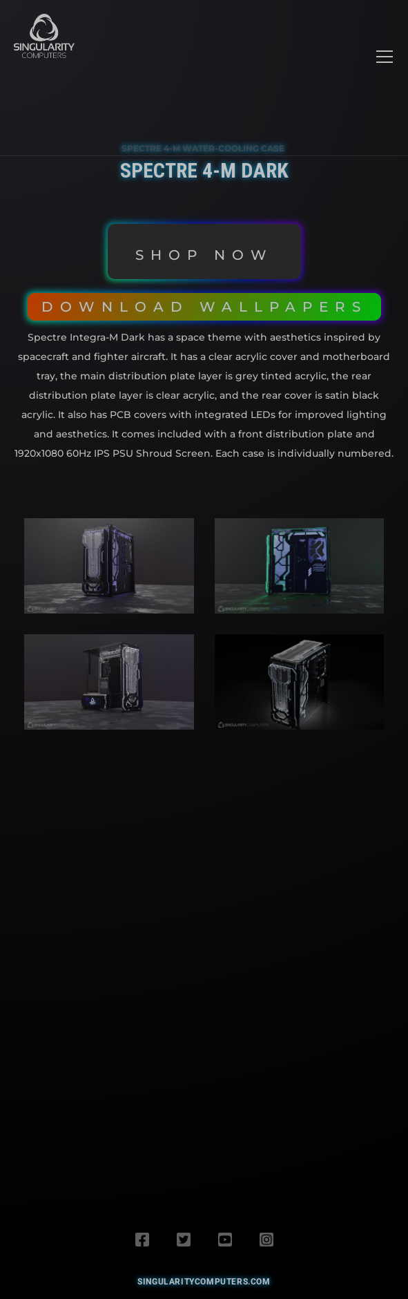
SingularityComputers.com (203, 1282)
